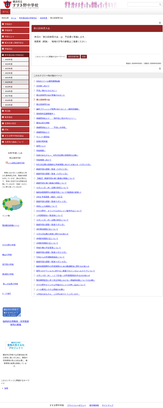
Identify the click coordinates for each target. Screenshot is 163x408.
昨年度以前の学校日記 (28, 18)
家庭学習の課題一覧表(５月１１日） (51, 201)
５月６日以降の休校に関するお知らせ (52, 234)
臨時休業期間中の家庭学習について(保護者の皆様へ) (58, 192)
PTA (6, 130)
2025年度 (8, 59)
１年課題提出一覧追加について (49, 215)
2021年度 (8, 78)
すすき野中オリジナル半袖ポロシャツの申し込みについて (61, 285)
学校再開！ (41, 150)
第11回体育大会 (43, 104)
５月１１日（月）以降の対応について (52, 220)
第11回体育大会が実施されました (50, 95)
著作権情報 (94, 405)
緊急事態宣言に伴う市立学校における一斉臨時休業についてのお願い (65, 280)
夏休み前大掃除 (43, 123)
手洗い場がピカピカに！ (46, 90)
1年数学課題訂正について (47, 243)
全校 (6, 388)
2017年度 (8, 96)
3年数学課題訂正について (47, 238)
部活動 (7, 111)
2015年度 (8, 105)
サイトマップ (107, 405)
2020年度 (43, 18)
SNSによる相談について (46, 206)
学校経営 (8, 30)
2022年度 (8, 73)
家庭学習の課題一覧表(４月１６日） (51, 262)
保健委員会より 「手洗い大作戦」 (51, 127)
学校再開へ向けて (43, 160)
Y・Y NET (6, 293)
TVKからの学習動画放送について (50, 257)
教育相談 (8, 117)
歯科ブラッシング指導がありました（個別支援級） (58, 109)
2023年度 (8, 69)
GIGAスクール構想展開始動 (48, 81)
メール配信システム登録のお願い (50, 289)
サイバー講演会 (43, 137)
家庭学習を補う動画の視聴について (51, 183)
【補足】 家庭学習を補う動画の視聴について (55, 178)
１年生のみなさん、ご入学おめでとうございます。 (58, 294)
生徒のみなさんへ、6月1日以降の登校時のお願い (57, 155)
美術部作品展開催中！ (45, 114)
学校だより (9, 36)
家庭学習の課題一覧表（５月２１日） (52, 169)
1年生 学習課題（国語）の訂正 (49, 197)
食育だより (41, 146)
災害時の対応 (10, 123)
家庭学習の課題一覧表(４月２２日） (51, 252)
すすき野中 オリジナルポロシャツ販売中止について (59, 211)
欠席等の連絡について (14, 142)
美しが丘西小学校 (10, 284)
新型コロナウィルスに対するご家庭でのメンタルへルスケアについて (65, 271)
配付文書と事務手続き (14, 43)
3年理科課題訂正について (47, 229)
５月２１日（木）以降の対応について (52, 188)
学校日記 (8, 49)
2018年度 (8, 91)
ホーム (5, 12)
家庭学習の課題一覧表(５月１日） (50, 224)
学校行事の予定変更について (48, 248)
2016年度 (8, 100)
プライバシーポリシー (76, 405)
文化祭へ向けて (43, 86)
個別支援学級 (73, 57)
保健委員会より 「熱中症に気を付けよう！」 (56, 118)
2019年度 (8, 87)
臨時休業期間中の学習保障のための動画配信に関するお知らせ (62, 266)
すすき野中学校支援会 (14, 136)
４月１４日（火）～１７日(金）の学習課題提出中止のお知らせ (63, 275)
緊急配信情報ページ (10, 225)
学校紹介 (8, 24)
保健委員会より (43, 132)
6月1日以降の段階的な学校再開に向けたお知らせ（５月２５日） (64, 164)
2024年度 (8, 64)
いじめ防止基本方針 (15, 163)
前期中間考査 (42, 141)
